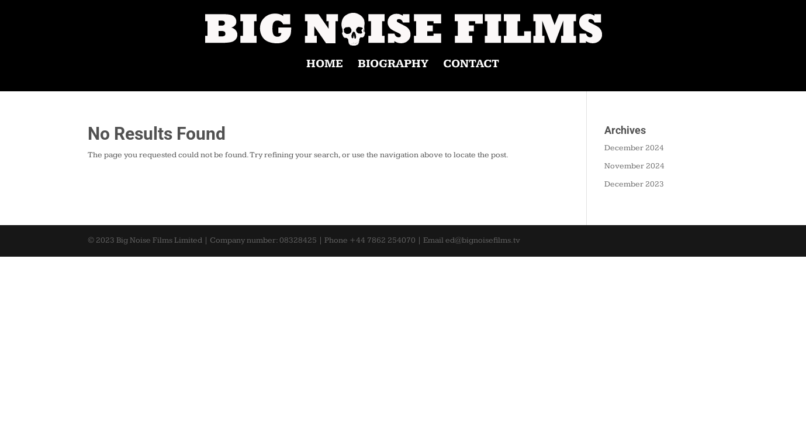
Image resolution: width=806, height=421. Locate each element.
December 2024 (634, 148)
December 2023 (634, 184)
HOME (324, 65)
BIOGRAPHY (393, 65)
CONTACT (471, 65)
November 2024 (634, 166)
